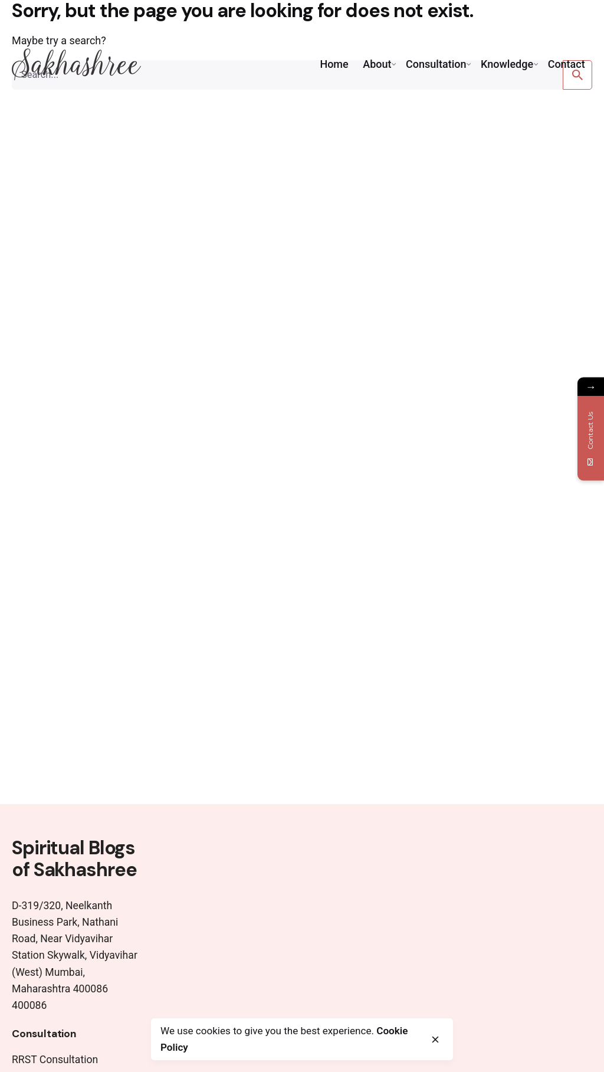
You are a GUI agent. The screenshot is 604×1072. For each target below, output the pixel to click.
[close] (435, 1039)
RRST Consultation (55, 1060)
